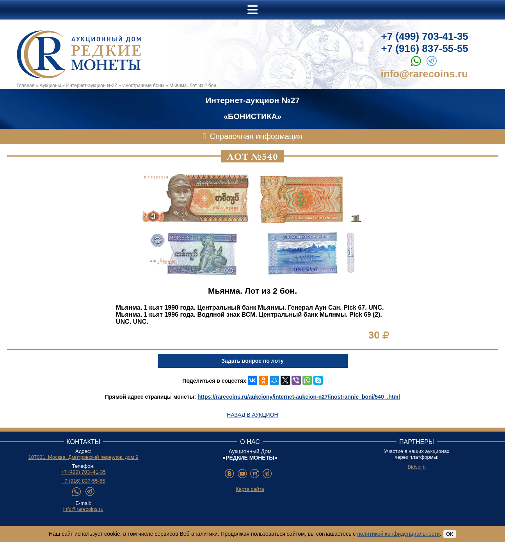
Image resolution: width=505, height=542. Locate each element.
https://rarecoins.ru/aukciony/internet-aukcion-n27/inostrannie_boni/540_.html (298, 397)
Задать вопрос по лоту (252, 361)
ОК (449, 534)
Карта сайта (250, 489)
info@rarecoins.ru (424, 74)
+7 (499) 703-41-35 (424, 36)
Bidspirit (416, 467)
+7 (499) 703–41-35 (83, 472)
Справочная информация (256, 136)
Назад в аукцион (252, 415)
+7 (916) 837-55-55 (424, 48)
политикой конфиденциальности (398, 534)
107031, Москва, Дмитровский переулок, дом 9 (83, 457)
